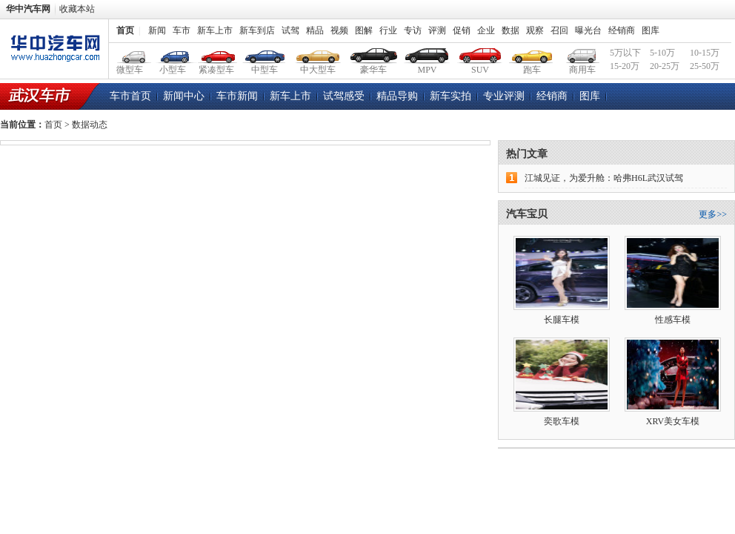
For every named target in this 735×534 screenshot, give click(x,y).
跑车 (532, 53)
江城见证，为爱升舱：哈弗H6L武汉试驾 (604, 178)
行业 (388, 30)
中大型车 (318, 53)
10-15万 (704, 52)
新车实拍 (450, 96)
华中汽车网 (28, 9)
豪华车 (373, 53)
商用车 (582, 53)
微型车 (130, 53)
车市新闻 (237, 96)
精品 (315, 30)
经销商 (621, 30)
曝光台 (588, 30)
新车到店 (257, 30)
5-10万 (662, 52)
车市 (181, 30)
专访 (413, 30)
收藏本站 (77, 9)
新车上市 (215, 30)
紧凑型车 (217, 53)
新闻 (157, 30)
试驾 (290, 30)
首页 (125, 30)
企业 (486, 30)
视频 (339, 30)
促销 (461, 30)
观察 (535, 30)
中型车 (265, 53)
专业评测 (504, 96)
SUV (480, 53)
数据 (510, 30)
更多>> (713, 214)
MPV (427, 53)
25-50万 (704, 66)
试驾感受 (344, 96)
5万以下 (625, 52)
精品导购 (397, 96)
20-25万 (664, 66)
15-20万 (624, 66)
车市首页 (130, 96)
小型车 (173, 53)
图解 (364, 30)
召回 (559, 30)
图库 (650, 30)
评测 (437, 30)
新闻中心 (183, 96)
